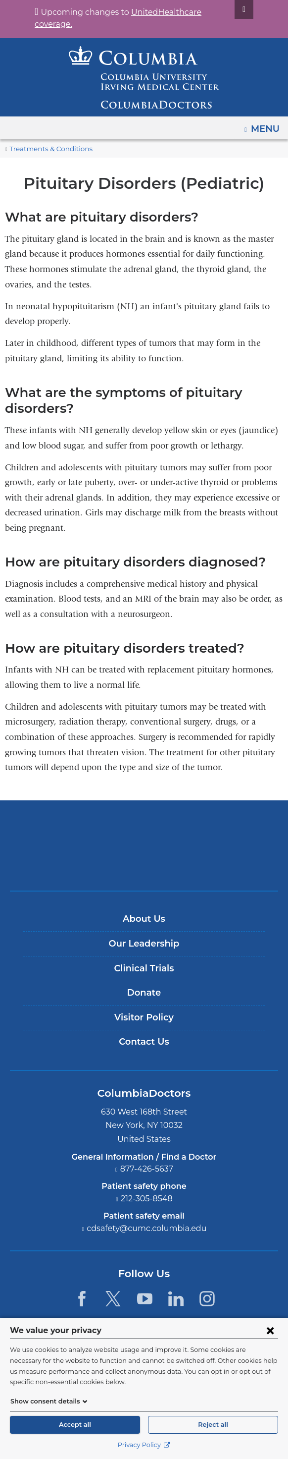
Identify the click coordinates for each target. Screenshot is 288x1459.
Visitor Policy (144, 1017)
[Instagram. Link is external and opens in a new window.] (207, 1299)
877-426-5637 (147, 1169)
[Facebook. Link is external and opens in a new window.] (82, 1299)
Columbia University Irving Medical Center (144, 829)
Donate (144, 993)
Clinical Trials (144, 968)
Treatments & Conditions (46, 149)
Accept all (75, 1424)
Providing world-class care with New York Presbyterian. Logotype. (151, 862)
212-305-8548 (147, 1198)
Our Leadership (144, 944)
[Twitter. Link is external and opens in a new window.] (113, 1299)
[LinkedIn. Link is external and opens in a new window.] (176, 1299)
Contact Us (143, 1042)
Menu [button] (266, 125)
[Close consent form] (270, 1341)
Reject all (213, 1424)
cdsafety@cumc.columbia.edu (147, 1228)
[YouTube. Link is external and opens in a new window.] (145, 1299)
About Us (144, 919)
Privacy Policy (143, 1445)
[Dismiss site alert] (232, 9)
